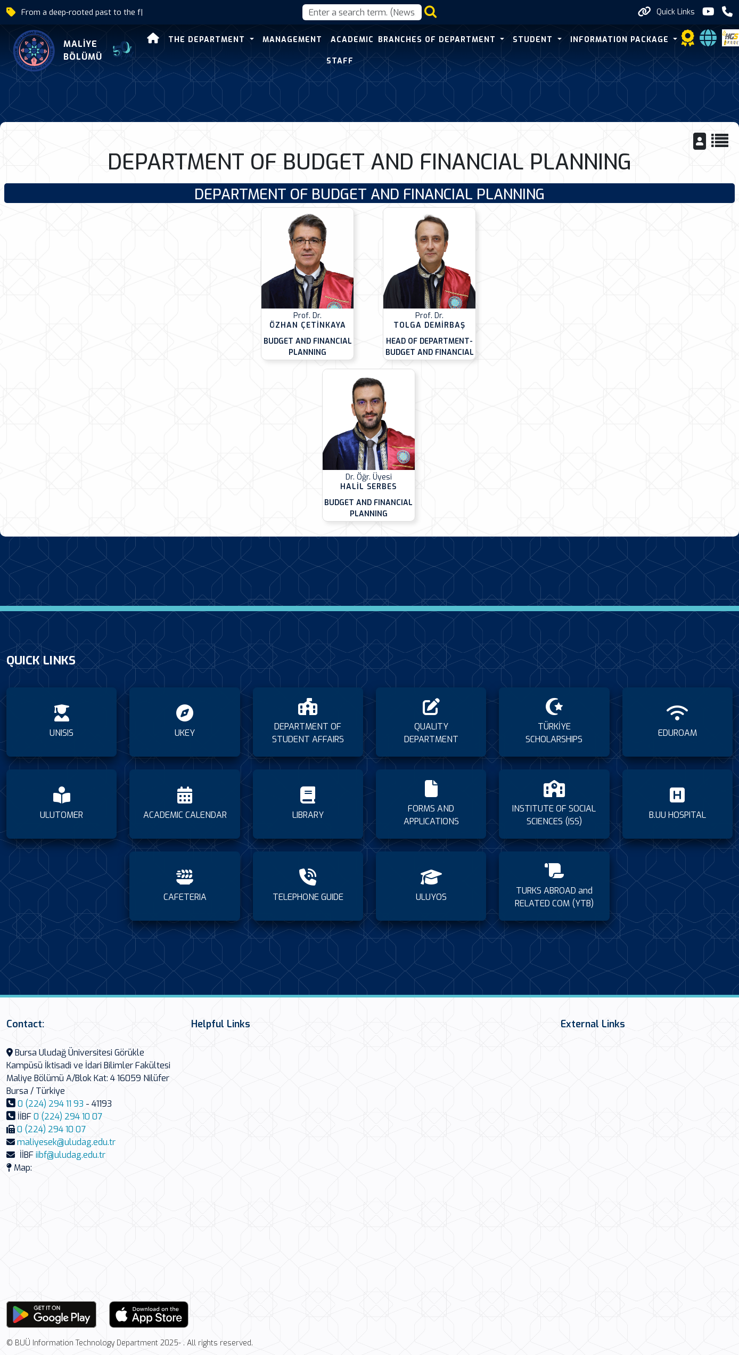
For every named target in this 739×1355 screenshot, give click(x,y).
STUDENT (534, 40)
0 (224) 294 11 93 (51, 1103)
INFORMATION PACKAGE (620, 40)
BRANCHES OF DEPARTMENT (438, 40)
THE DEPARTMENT (208, 40)
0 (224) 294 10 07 (68, 1116)
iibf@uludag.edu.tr (70, 1155)
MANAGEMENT (292, 40)
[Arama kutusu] (362, 12)
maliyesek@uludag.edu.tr (66, 1142)
